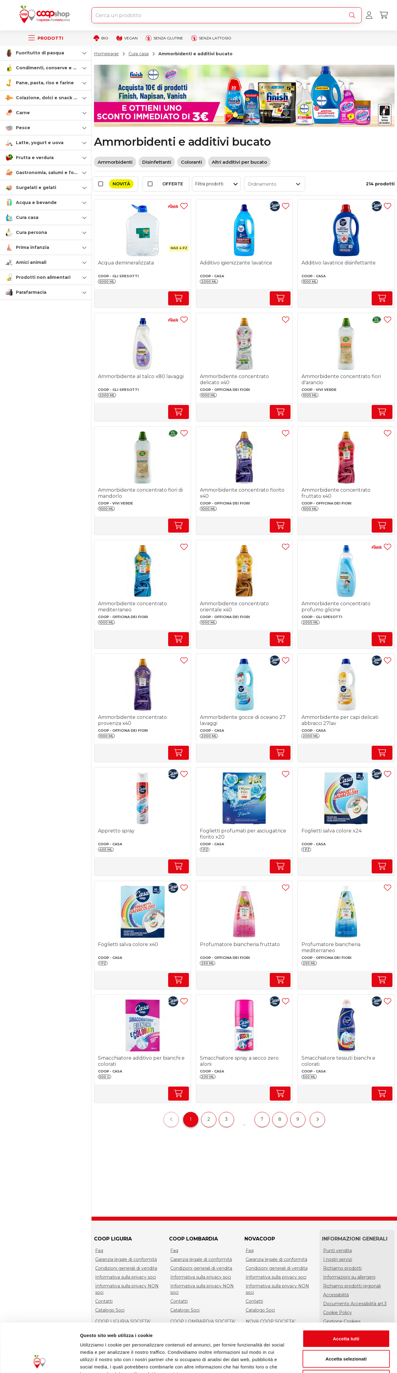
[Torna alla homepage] (45, 15)
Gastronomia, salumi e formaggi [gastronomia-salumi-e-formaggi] (53, 172)
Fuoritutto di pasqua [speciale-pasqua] (40, 53)
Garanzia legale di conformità (126, 1259)
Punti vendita (337, 1250)
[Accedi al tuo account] (369, 15)
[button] (46, 53)
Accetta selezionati (345, 1313)
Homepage (106, 53)
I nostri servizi (337, 1259)
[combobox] (226, 15)
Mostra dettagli (321, 1361)
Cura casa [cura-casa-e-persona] (27, 217)
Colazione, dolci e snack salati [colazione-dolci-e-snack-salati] (51, 97)
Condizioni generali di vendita (126, 1268)
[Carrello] (383, 15)
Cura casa (138, 53)
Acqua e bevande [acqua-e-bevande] (36, 202)
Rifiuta (346, 1332)
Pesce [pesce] (23, 127)
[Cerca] (353, 15)
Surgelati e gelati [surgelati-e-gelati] (36, 187)
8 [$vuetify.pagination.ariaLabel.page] (279, 1119)
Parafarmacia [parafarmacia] (31, 292)
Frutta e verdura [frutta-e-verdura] (35, 157)
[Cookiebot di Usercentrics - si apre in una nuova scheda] (39, 1361)
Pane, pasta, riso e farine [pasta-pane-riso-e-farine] (45, 83)
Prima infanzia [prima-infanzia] (32, 247)
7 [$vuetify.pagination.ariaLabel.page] (262, 1119)
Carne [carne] (23, 112)
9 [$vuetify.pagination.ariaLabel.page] (297, 1119)
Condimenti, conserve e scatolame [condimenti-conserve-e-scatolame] (56, 68)
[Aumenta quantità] (178, 298)
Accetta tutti (346, 1292)
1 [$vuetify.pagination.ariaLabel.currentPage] (191, 1119)
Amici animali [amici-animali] (31, 262)
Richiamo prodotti (342, 1268)
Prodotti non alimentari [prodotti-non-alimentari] (43, 277)
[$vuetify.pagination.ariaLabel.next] (317, 1119)
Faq (99, 1250)
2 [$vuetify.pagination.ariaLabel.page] (209, 1119)
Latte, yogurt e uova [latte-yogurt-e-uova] (39, 142)
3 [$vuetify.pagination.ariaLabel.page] (226, 1119)
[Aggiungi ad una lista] (184, 206)
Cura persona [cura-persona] (31, 232)
